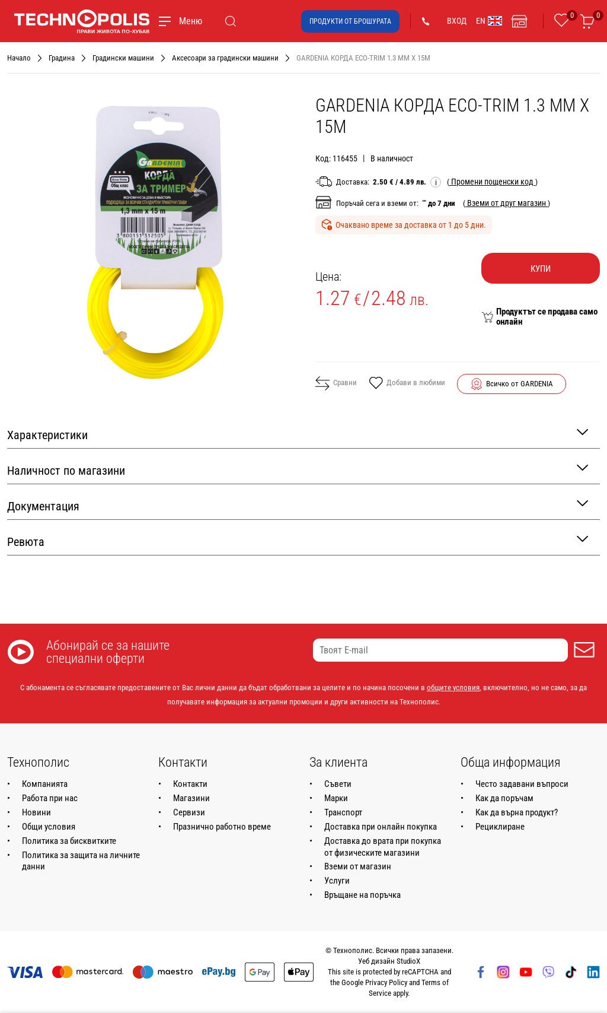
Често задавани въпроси (521, 784)
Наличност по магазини (297, 470)
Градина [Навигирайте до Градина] (62, 57)
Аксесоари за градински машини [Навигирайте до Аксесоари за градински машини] (225, 57)
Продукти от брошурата (350, 21)
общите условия (453, 687)
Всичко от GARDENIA (519, 383)
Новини (36, 812)
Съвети (338, 784)
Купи (541, 268)
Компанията (45, 784)
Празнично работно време (222, 826)
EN (489, 21)
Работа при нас (50, 798)
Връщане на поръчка (362, 895)
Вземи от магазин (357, 866)
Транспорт (343, 812)
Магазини (191, 798)
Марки (336, 798)
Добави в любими (407, 384)
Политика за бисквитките (69, 841)
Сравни (336, 383)
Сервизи (189, 812)
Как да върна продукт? (516, 812)
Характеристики (297, 434)
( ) (492, 181)
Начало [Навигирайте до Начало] (19, 57)
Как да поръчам (504, 798)
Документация (297, 505)
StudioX (408, 961)
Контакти (190, 784)
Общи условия (48, 826)
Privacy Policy (386, 982)
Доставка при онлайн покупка (380, 826)
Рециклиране (500, 826)
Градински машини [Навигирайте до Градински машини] (123, 57)
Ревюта (297, 541)
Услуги (337, 880)
